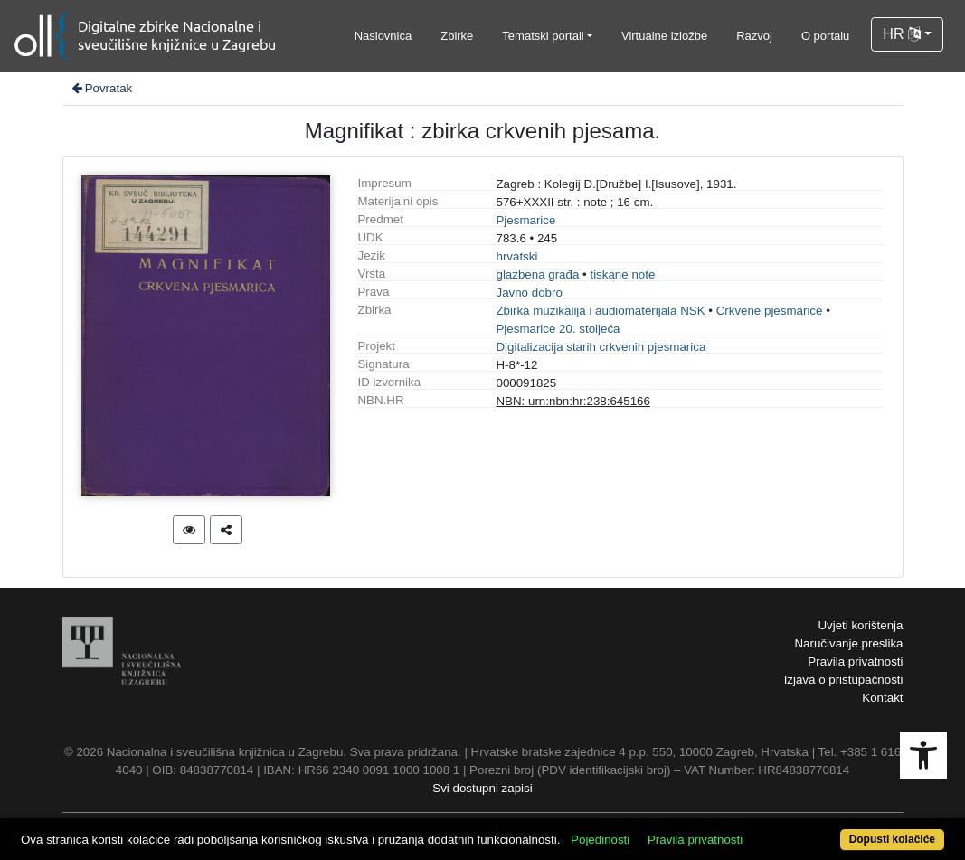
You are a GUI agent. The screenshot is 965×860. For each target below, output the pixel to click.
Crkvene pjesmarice (769, 310)
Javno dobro (529, 292)
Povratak (101, 88)
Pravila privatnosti (855, 661)
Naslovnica (383, 36)
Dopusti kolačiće (892, 839)
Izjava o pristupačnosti (844, 679)
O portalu (825, 36)
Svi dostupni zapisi (482, 788)
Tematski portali (542, 36)
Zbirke (456, 36)
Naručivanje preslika (848, 643)
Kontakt (882, 697)
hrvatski (516, 256)
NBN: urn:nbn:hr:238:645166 (572, 401)
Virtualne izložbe (664, 36)
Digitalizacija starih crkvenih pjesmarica (600, 347)
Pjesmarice (525, 220)
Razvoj (754, 36)
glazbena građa (537, 274)
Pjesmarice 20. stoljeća (558, 328)
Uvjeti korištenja (860, 625)
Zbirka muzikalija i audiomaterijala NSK (600, 310)
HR (902, 34)
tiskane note (622, 274)
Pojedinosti (600, 839)
